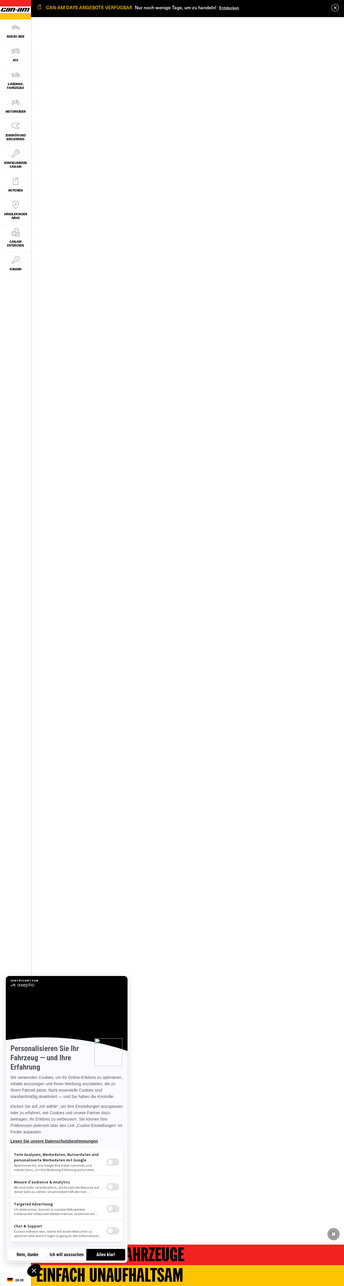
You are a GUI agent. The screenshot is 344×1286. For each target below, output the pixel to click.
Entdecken (229, 8)
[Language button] (15, 1280)
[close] (335, 7)
